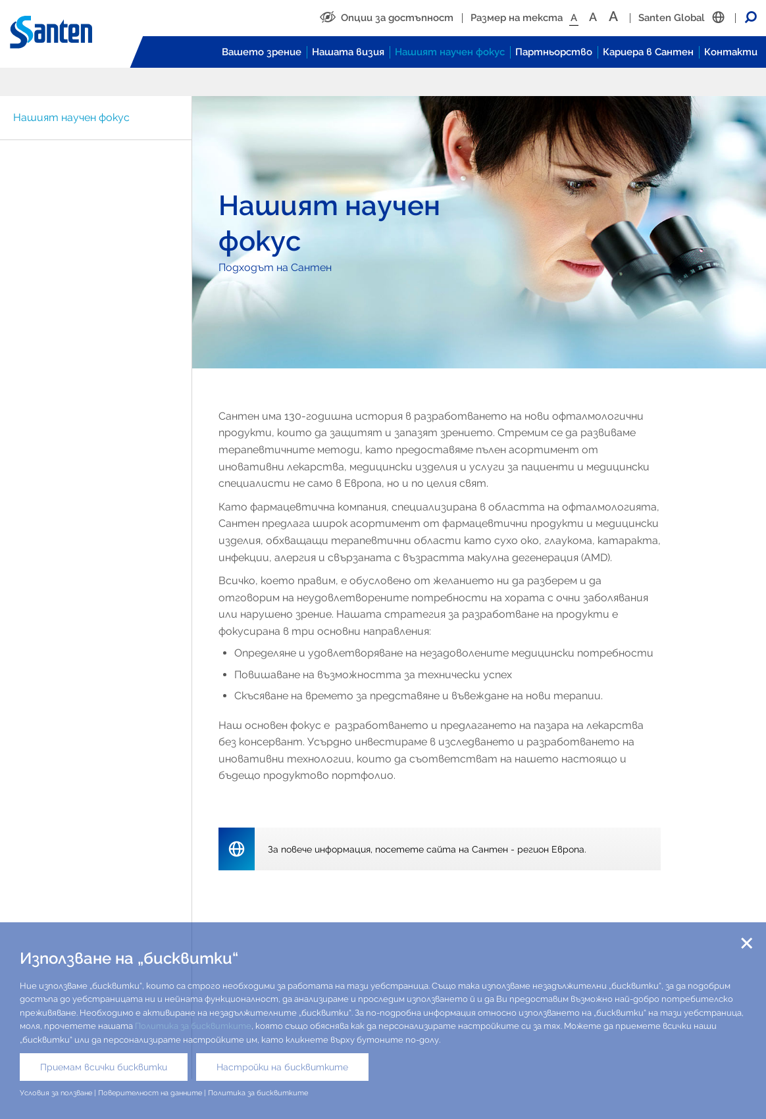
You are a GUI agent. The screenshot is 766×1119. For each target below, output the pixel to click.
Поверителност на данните (150, 1092)
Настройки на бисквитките (282, 1067)
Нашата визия (348, 52)
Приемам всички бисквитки (103, 1067)
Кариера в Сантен (648, 52)
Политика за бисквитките (193, 1026)
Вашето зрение (261, 52)
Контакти (730, 52)
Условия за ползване (56, 1092)
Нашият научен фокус (450, 52)
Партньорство (553, 52)
